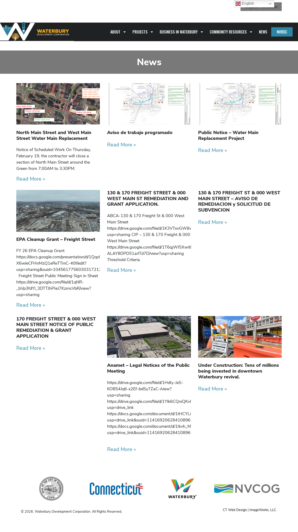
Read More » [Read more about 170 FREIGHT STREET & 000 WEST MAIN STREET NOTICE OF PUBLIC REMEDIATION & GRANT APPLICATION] (30, 347)
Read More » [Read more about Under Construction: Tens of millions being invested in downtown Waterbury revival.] (212, 388)
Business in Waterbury (182, 31)
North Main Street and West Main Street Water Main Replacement (53, 135)
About (118, 31)
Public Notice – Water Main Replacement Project (228, 135)
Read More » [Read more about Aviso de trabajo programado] (121, 144)
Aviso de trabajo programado (140, 132)
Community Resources (231, 31)
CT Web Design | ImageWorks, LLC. (250, 509)
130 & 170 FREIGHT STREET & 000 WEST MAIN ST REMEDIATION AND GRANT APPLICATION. (148, 198)
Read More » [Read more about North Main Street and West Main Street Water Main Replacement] (30, 178)
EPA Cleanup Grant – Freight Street (55, 239)
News (263, 31)
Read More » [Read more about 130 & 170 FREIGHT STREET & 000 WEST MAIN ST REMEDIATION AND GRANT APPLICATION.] (121, 269)
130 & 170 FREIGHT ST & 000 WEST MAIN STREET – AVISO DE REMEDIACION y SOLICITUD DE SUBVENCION (239, 201)
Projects (143, 31)
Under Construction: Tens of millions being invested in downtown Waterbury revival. (238, 371)
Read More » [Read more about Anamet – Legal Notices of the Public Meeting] (121, 449)
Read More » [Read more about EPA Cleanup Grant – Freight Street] (30, 304)
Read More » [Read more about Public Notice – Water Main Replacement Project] (212, 150)
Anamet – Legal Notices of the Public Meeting (148, 368)
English (244, 4)
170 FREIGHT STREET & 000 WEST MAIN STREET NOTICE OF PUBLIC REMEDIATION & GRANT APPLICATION (56, 327)
